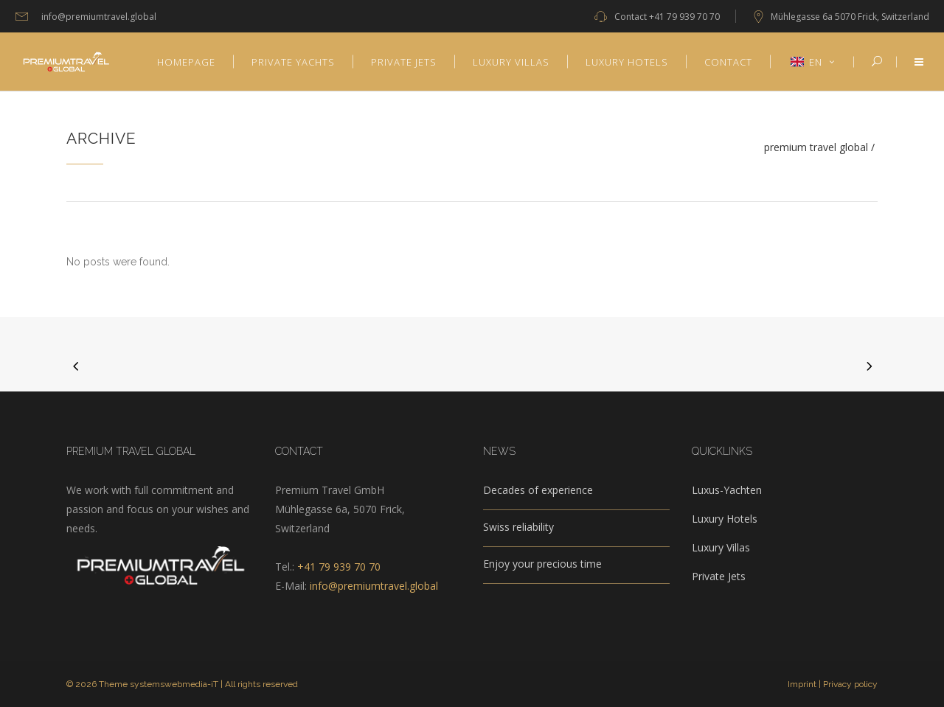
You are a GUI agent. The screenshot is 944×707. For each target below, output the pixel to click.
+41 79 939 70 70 (684, 16)
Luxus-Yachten (727, 490)
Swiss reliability (518, 527)
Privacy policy (850, 684)
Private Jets (719, 576)
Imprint (802, 684)
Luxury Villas (721, 547)
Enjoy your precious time (542, 564)
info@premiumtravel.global (374, 586)
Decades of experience (538, 490)
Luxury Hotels (724, 519)
